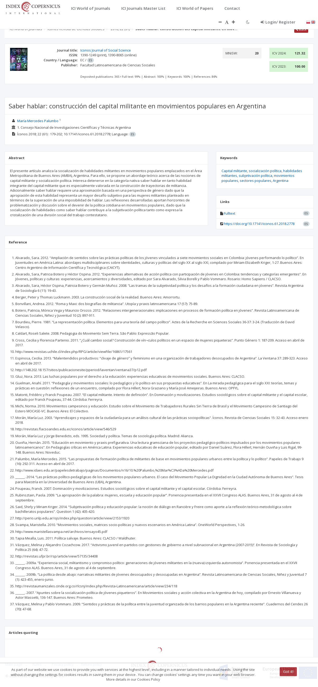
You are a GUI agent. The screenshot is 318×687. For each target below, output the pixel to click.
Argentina (280, 180)
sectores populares (255, 180)
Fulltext (229, 213)
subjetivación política (255, 175)
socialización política (265, 170)
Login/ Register (278, 22)
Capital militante (234, 170)
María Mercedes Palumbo (37, 120)
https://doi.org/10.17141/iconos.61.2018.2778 (259, 223)
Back (301, 29)
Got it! (288, 671)
